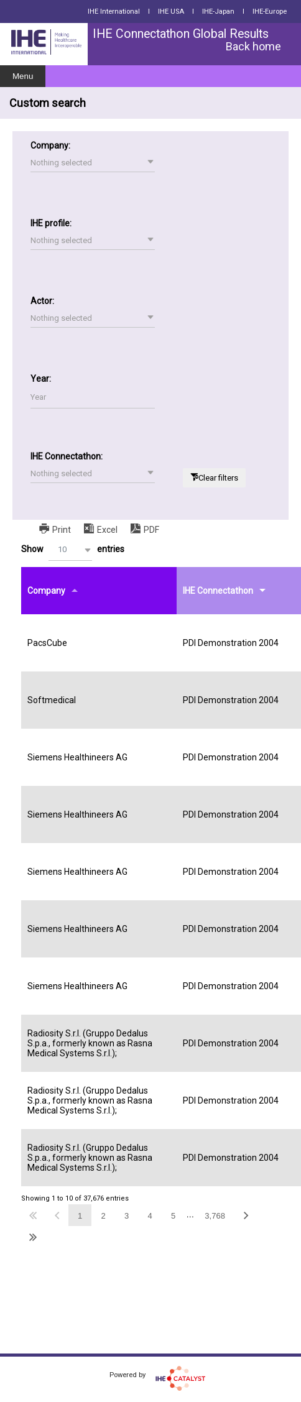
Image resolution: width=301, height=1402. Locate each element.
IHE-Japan (218, 11)
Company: (50, 145)
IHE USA (171, 11)
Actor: (42, 301)
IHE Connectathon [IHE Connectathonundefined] (218, 591)
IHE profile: (51, 223)
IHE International (114, 11)
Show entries (72, 550)
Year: (40, 379)
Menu (22, 76)
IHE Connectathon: (66, 456)
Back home (253, 46)
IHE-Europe (269, 11)
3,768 (215, 1215)
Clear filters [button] (218, 477)
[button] (92, 163)
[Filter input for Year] (92, 397)
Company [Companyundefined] (46, 591)
